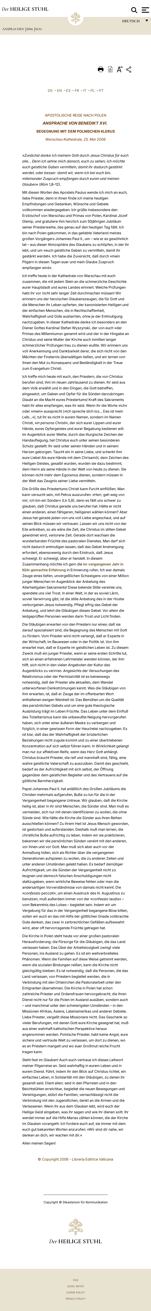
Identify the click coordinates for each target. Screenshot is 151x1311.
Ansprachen (13, 29)
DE (50, 90)
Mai (38, 29)
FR (77, 90)
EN (59, 90)
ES (68, 90)
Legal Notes (75, 1286)
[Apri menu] (145, 10)
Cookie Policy (75, 1292)
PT (101, 90)
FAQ (75, 1280)
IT (84, 90)
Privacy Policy (75, 1298)
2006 (30, 29)
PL (93, 90)
